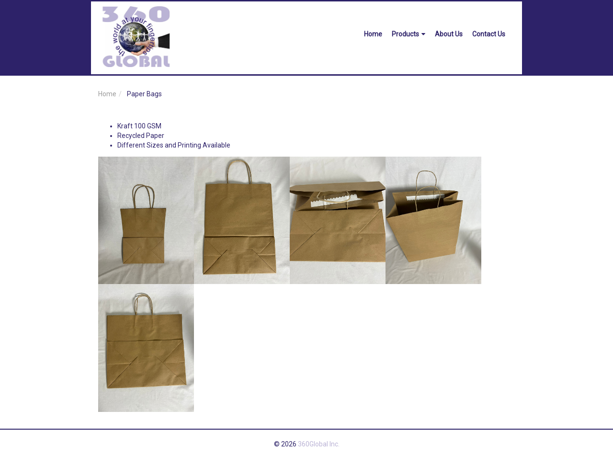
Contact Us (488, 34)
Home (373, 34)
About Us (449, 34)
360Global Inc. (319, 444)
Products (408, 34)
